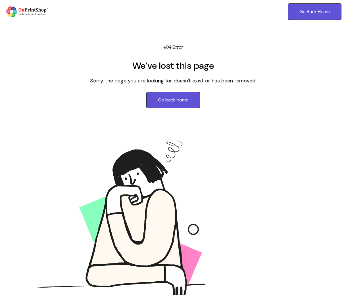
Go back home (173, 100)
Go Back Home (314, 11)
